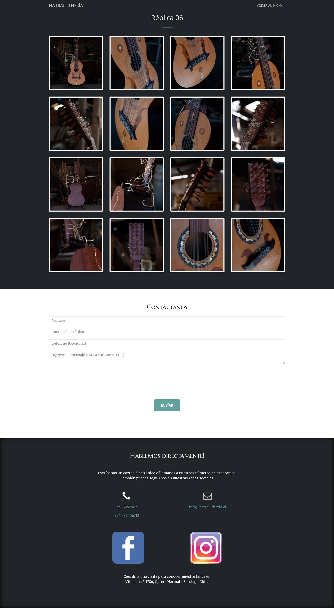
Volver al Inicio (269, 6)
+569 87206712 (126, 515)
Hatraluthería (66, 6)
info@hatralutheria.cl (207, 507)
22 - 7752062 (126, 507)
